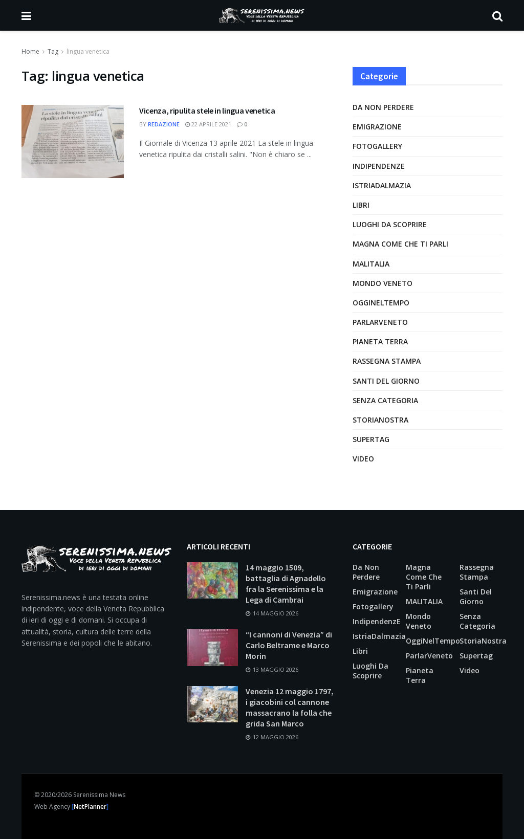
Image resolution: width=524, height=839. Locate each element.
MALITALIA (371, 264)
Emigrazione (377, 126)
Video (363, 458)
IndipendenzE (379, 166)
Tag (53, 51)
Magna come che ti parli (400, 244)
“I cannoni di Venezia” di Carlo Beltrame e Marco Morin (289, 645)
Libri (361, 205)
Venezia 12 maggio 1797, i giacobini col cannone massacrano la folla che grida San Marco (290, 707)
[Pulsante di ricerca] (497, 15)
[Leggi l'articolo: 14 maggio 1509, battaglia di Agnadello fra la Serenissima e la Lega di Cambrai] (212, 580)
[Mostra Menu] (26, 15)
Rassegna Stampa (387, 361)
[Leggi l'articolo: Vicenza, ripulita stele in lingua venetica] (72, 141)
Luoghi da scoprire (390, 224)
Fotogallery (377, 146)
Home (30, 51)
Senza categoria (385, 400)
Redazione (164, 124)
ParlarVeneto (380, 322)
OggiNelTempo (381, 302)
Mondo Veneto (382, 283)
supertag (371, 439)
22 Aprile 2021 (208, 124)
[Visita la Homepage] (261, 15)
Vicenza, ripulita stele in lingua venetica (207, 110)
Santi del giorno (386, 381)
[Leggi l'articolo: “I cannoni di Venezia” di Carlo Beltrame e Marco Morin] (212, 647)
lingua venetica (88, 51)
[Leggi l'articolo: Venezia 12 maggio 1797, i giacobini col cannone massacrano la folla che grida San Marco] (212, 704)
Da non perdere (383, 107)
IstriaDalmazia (382, 185)
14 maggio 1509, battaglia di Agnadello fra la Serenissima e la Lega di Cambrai (286, 583)
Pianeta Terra (380, 341)
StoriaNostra (380, 420)
